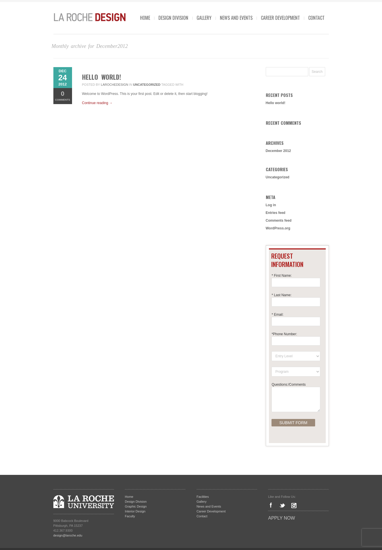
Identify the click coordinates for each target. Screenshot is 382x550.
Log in (271, 205)
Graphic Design (136, 506)
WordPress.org (278, 228)
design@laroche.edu (67, 535)
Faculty (130, 516)
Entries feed (276, 213)
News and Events (236, 17)
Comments (62, 95)
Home (145, 17)
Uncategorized (146, 84)
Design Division (173, 17)
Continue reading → (97, 103)
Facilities (203, 496)
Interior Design (135, 511)
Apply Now (281, 518)
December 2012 (278, 151)
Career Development (280, 17)
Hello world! (101, 76)
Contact (316, 17)
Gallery (204, 17)
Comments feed (279, 221)
